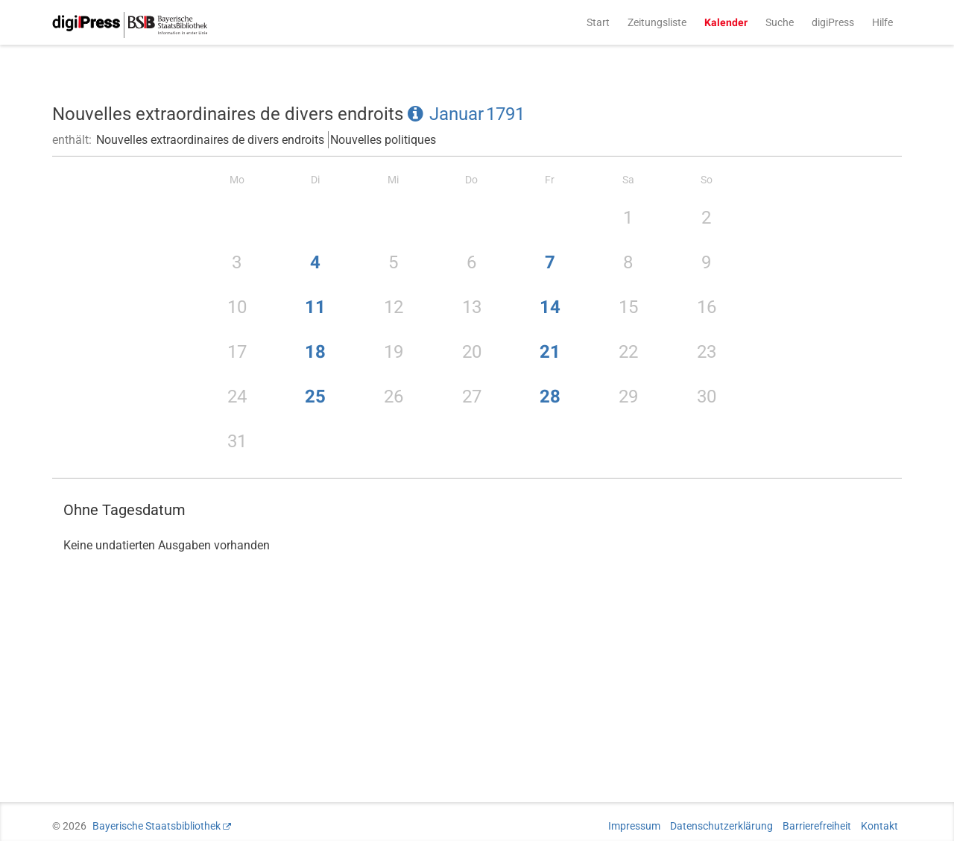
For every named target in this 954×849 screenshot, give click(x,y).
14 (550, 307)
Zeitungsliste (657, 22)
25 (315, 396)
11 (315, 307)
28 (550, 396)
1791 (505, 114)
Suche (779, 22)
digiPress (833, 22)
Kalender (726, 22)
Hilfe (882, 22)
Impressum (634, 826)
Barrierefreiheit (817, 826)
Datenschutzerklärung (721, 826)
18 (315, 351)
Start (598, 22)
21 (550, 351)
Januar (456, 114)
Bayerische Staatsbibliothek (156, 826)
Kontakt (879, 826)
